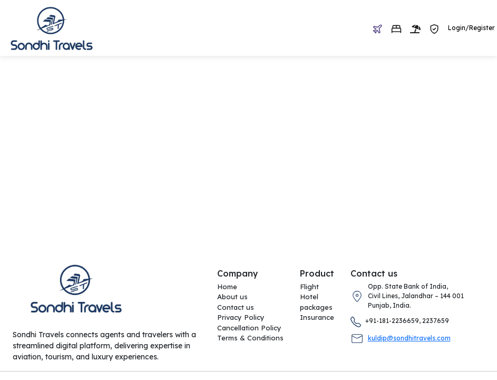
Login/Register (471, 28)
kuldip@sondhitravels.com (409, 338)
